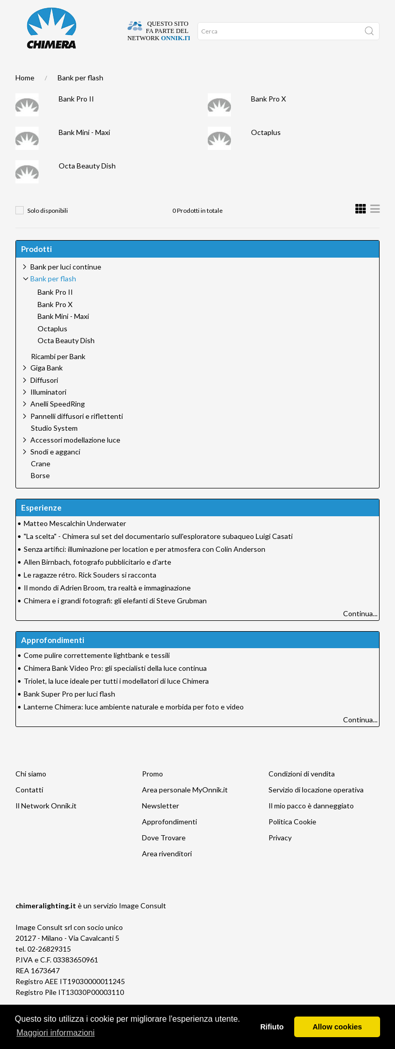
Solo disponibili (47, 231)
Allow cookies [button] (337, 1027)
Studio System (54, 449)
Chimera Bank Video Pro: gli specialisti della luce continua (115, 688)
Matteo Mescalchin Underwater (75, 543)
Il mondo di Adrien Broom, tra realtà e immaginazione (107, 608)
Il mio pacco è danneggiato (311, 826)
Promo (197, 73)
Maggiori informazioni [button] (55, 1032)
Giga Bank (46, 388)
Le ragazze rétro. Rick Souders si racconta (90, 595)
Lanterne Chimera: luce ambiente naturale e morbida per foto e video (134, 727)
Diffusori (44, 400)
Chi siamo (30, 794)
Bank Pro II (76, 119)
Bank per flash (80, 98)
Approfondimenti (131, 73)
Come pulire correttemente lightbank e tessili (97, 675)
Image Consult (142, 926)
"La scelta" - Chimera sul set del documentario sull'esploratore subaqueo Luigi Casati (158, 556)
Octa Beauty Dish (87, 186)
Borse (40, 496)
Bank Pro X (268, 119)
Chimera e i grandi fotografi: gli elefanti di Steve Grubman (115, 621)
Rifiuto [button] (272, 1027)
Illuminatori (48, 412)
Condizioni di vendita (301, 794)
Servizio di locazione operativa (316, 810)
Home (24, 73)
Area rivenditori (167, 874)
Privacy (280, 858)
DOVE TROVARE (54, 73)
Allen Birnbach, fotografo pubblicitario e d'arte (97, 582)
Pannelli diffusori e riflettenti (76, 436)
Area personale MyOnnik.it (185, 810)
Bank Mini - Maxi (84, 152)
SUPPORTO (90, 73)
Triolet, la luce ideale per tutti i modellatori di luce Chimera (116, 701)
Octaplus (266, 152)
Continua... (360, 634)
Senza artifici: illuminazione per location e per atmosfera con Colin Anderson (144, 569)
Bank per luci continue (65, 287)
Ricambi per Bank (58, 377)
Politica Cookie (292, 842)
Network (172, 73)
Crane (40, 484)
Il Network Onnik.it (46, 826)
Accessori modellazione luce (75, 460)
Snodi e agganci (55, 472)
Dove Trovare (164, 858)
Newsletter (160, 826)
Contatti (29, 810)
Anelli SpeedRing (57, 424)
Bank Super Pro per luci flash (69, 714)
